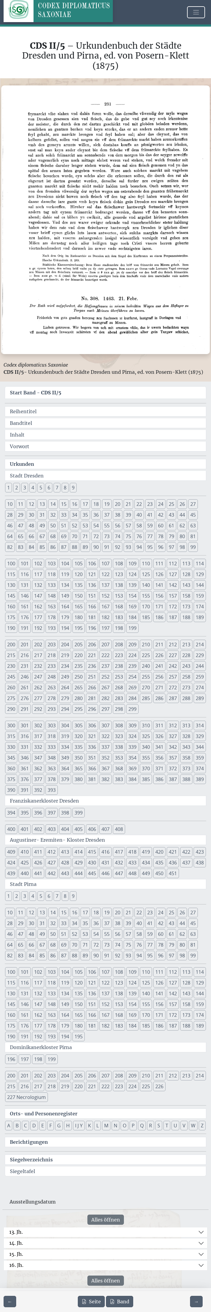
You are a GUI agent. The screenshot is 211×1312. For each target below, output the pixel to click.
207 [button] (105, 644)
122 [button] (105, 574)
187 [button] (173, 617)
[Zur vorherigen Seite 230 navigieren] (10, 1301)
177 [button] (38, 617)
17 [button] (85, 504)
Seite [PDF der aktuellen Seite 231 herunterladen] (91, 1302)
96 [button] (160, 547)
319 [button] (65, 736)
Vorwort (19, 446)
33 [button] (63, 515)
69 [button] (63, 536)
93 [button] (128, 547)
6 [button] (49, 487)
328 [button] (186, 736)
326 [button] (159, 736)
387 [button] (173, 779)
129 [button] (200, 574)
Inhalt (17, 435)
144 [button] (200, 585)
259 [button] (200, 676)
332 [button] (38, 747)
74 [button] (117, 536)
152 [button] (105, 596)
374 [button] (200, 768)
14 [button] (53, 504)
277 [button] (38, 698)
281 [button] (92, 698)
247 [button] (38, 676)
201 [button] (25, 644)
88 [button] (74, 547)
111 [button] (159, 563)
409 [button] (11, 852)
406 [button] (92, 829)
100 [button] (11, 563)
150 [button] (79, 596)
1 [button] (8, 487)
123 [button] (119, 574)
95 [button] (150, 547)
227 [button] (173, 655)
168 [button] (119, 606)
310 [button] (146, 725)
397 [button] (52, 812)
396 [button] (38, 812)
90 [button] (96, 547)
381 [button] (92, 779)
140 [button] (146, 585)
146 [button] (25, 596)
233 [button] (52, 666)
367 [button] (105, 768)
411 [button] (38, 852)
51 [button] (63, 525)
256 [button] (159, 676)
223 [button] (119, 655)
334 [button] (65, 747)
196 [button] (92, 628)
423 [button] (200, 852)
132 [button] (38, 585)
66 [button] (31, 536)
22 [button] (139, 504)
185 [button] (146, 617)
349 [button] (65, 757)
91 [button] (107, 547)
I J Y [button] (79, 1125)
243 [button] (186, 666)
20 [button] (117, 504)
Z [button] (202, 1125)
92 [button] (117, 547)
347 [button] (38, 757)
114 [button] (200, 563)
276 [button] (25, 698)
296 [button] (92, 709)
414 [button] (79, 852)
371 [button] (159, 768)
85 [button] (42, 547)
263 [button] (52, 687)
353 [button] (119, 757)
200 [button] (11, 644)
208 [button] (119, 644)
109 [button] (132, 563)
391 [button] (25, 790)
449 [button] (146, 873)
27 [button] (193, 504)
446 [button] (105, 873)
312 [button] (173, 725)
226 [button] (159, 655)
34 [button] (74, 515)
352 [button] (105, 757)
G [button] (59, 1125)
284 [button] (132, 698)
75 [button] (128, 536)
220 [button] (79, 655)
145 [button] (11, 596)
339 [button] (132, 747)
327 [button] (173, 736)
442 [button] (52, 873)
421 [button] (173, 852)
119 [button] (65, 574)
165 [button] (79, 606)
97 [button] (171, 547)
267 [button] (105, 687)
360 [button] (11, 768)
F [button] (50, 1125)
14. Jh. (16, 1243)
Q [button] (142, 1125)
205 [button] (79, 644)
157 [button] (173, 596)
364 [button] (65, 768)
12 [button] (31, 504)
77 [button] (150, 536)
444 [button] (79, 873)
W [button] (193, 1125)
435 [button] (159, 862)
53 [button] (85, 525)
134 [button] (65, 585)
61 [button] (171, 525)
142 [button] (173, 585)
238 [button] (119, 666)
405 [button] (79, 829)
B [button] (17, 1125)
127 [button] (173, 574)
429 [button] (79, 862)
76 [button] (139, 536)
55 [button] (107, 525)
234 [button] (65, 666)
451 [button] (173, 873)
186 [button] (159, 617)
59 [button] (150, 525)
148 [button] (52, 596)
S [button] (158, 1125)
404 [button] (65, 829)
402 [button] (38, 829)
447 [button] (119, 873)
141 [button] (159, 585)
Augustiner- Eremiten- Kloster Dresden (57, 840)
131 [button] (25, 585)
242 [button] (173, 666)
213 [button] (186, 644)
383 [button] (119, 779)
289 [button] (200, 698)
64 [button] (10, 536)
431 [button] (105, 862)
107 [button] (105, 563)
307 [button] (105, 725)
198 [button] (119, 628)
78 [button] (160, 536)
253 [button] (119, 676)
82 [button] (10, 547)
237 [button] (105, 666)
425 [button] (25, 862)
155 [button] (146, 596)
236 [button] (92, 666)
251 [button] (92, 676)
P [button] (133, 1125)
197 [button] (105, 628)
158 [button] (186, 596)
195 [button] (79, 628)
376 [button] (25, 779)
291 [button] (25, 709)
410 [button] (25, 852)
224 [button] (132, 655)
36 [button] (96, 515)
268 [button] (119, 687)
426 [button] (38, 862)
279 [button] (65, 698)
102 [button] (38, 563)
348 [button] (52, 757)
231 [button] (25, 666)
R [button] (150, 1125)
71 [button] (85, 536)
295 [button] (79, 709)
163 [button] (52, 606)
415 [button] (92, 852)
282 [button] (105, 698)
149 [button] (65, 596)
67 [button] (42, 536)
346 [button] (25, 757)
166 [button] (92, 606)
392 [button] (38, 790)
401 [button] (25, 829)
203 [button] (52, 644)
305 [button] (79, 725)
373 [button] (186, 768)
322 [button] (105, 736)
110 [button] (146, 563)
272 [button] (173, 687)
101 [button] (25, 563)
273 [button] (186, 687)
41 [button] (150, 515)
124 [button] (132, 574)
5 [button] (41, 487)
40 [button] (139, 515)
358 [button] (186, 757)
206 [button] (92, 644)
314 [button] (200, 725)
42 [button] (160, 515)
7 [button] (57, 487)
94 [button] (139, 547)
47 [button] (20, 525)
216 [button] (25, 655)
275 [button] (11, 698)
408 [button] (119, 829)
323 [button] (119, 736)
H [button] (68, 1125)
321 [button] (92, 736)
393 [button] (52, 790)
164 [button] (65, 606)
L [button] (97, 1125)
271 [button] (159, 687)
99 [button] (193, 547)
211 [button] (159, 644)
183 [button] (119, 617)
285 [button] (146, 698)
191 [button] (25, 628)
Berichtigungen (29, 1142)
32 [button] (53, 515)
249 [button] (65, 676)
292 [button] (38, 709)
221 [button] (92, 655)
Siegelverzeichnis (31, 1160)
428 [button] (65, 862)
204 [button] (65, 644)
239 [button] (132, 666)
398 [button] (65, 812)
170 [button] (146, 606)
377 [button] (38, 779)
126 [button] (159, 574)
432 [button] (119, 862)
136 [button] (92, 585)
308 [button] (119, 725)
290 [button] (11, 709)
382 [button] (105, 779)
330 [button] (11, 747)
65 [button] (20, 536)
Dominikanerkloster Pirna (41, 1047)
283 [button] (119, 698)
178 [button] (52, 617)
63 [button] (193, 525)
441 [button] (38, 873)
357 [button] (173, 757)
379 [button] (65, 779)
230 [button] (11, 666)
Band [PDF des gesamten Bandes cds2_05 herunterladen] (119, 1302)
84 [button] (31, 547)
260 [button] (11, 687)
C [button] (25, 1125)
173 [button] (186, 606)
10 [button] (10, 504)
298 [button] (119, 709)
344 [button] (200, 747)
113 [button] (186, 563)
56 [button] (117, 525)
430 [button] (92, 862)
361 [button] (25, 768)
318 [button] (52, 736)
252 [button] (105, 676)
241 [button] (159, 666)
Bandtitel (21, 423)
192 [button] (38, 628)
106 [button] (92, 563)
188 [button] (186, 617)
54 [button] (96, 525)
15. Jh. (16, 1254)
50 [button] (53, 525)
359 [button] (200, 757)
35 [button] (85, 515)
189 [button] (200, 617)
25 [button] (171, 504)
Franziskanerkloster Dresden (44, 801)
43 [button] (171, 515)
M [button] (106, 1125)
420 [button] (159, 852)
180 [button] (79, 617)
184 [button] (132, 617)
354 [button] (132, 757)
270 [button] (146, 687)
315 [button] (11, 736)
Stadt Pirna (23, 884)
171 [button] (159, 606)
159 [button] (200, 596)
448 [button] (132, 873)
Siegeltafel (22, 1171)
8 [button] (65, 487)
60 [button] (160, 525)
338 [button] (119, 747)
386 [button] (159, 779)
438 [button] (200, 862)
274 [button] (200, 687)
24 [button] (160, 504)
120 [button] (79, 574)
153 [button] (119, 596)
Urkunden (22, 464)
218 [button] (52, 655)
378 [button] (52, 779)
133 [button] (52, 585)
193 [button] (52, 628)
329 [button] (200, 736)
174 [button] (200, 606)
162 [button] (38, 606)
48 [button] (31, 525)
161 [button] (25, 606)
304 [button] (65, 725)
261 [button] (25, 687)
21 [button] (128, 504)
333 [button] (52, 747)
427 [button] (52, 862)
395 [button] (25, 812)
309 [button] (132, 725)
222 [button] (105, 655)
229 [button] (200, 655)
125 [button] (146, 574)
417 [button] (119, 852)
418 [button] (132, 852)
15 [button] (63, 504)
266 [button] (92, 687)
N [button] (115, 1125)
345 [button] (11, 757)
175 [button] (11, 617)
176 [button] (25, 617)
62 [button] (182, 525)
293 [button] (52, 709)
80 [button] (182, 536)
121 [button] (92, 574)
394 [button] (11, 812)
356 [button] (159, 757)
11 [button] (20, 504)
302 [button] (38, 725)
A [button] (8, 1125)
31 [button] (42, 515)
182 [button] (105, 617)
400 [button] (11, 829)
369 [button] (132, 768)
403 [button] (52, 829)
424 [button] (11, 862)
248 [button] (52, 676)
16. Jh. (16, 1265)
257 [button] (173, 676)
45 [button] (193, 515)
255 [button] (146, 676)
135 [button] (79, 585)
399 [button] (79, 812)
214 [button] (200, 644)
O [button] (124, 1125)
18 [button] (96, 504)
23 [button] (150, 504)
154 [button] (132, 596)
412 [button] (52, 852)
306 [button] (92, 725)
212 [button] (173, 644)
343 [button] (186, 747)
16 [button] (74, 504)
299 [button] (132, 709)
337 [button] (105, 747)
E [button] (42, 1125)
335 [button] (79, 747)
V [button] (184, 1125)
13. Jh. (16, 1232)
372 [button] (173, 768)
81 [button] (193, 536)
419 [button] (146, 852)
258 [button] (186, 676)
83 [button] (20, 547)
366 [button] (92, 768)
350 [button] (79, 757)
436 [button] (173, 862)
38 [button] (117, 515)
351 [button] (92, 757)
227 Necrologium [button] (26, 1097)
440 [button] (25, 873)
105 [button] (79, 563)
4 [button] (32, 487)
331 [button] (25, 747)
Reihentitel (23, 411)
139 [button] (132, 585)
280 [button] (79, 698)
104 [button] (65, 563)
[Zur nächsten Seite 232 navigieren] (196, 1301)
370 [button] (146, 768)
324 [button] (132, 736)
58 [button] (139, 525)
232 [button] (38, 666)
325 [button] (146, 736)
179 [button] (65, 617)
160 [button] (11, 606)
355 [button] (146, 757)
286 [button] (159, 698)
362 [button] (38, 768)
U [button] (175, 1125)
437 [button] (186, 862)
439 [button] (11, 873)
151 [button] (92, 596)
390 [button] (11, 790)
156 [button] (159, 596)
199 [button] (132, 628)
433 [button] (132, 862)
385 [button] (146, 779)
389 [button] (200, 779)
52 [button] (74, 525)
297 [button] (105, 709)
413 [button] (65, 852)
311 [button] (159, 725)
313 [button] (186, 725)
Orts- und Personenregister (44, 1114)
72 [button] (96, 536)
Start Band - (35, 393)
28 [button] (10, 515)
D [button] (34, 1125)
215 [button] (11, 655)
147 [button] (38, 596)
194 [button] (65, 628)
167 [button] (105, 606)
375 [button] (11, 779)
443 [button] (65, 873)
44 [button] (182, 515)
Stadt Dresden (27, 476)
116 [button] (25, 574)
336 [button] (92, 747)
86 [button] (53, 547)
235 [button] (79, 666)
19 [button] (107, 504)
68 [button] (53, 536)
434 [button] (146, 862)
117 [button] (38, 574)
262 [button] (38, 687)
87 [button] (63, 547)
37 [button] (107, 515)
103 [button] (52, 563)
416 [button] (105, 852)
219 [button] (65, 655)
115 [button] (11, 574)
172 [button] (173, 606)
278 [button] (52, 698)
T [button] (167, 1125)
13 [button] (42, 504)
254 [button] (132, 676)
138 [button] (119, 585)
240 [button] (146, 666)
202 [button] (38, 644)
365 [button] (79, 768)
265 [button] (79, 687)
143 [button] (186, 585)
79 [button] (171, 536)
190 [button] (11, 628)
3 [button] (24, 487)
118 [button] (52, 574)
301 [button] (25, 725)
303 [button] (52, 725)
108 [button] (119, 563)
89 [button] (85, 547)
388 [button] (186, 779)
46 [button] (10, 525)
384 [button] (132, 779)
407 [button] (105, 829)
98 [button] (182, 547)
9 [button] (73, 487)
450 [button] (159, 873)
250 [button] (79, 676)
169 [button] (132, 606)
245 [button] (11, 676)
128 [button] (186, 574)
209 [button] (132, 644)
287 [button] (173, 698)
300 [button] (11, 725)
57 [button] (128, 525)
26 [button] (182, 504)
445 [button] (92, 873)
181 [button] (92, 617)
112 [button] (173, 563)
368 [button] (119, 768)
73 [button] (107, 536)
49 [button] (42, 525)
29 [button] (20, 515)
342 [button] (173, 747)
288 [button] (186, 698)
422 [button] (186, 852)
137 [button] (105, 585)
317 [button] (38, 736)
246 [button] (25, 676)
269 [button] (132, 687)
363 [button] (52, 768)
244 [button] (200, 666)
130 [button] (11, 585)
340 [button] (146, 747)
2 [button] (16, 487)
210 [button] (146, 644)
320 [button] (79, 736)
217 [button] (38, 655)
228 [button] (186, 655)
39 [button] (128, 515)
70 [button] (74, 536)
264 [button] (65, 687)
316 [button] (25, 736)
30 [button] (31, 515)
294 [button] (65, 709)
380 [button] (79, 779)
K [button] (89, 1125)
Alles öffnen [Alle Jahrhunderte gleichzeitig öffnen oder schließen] (105, 1220)
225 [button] (146, 655)
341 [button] (159, 747)
